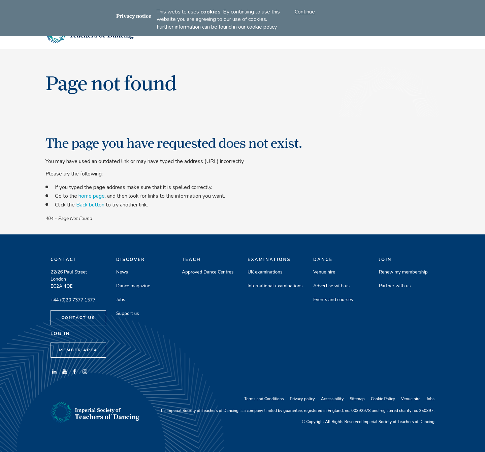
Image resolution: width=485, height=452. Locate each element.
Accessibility (332, 398)
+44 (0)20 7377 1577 (73, 300)
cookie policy (262, 27)
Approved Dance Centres (207, 272)
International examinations (275, 286)
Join (385, 260)
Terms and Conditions (264, 398)
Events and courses (333, 299)
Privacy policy (302, 398)
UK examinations (265, 272)
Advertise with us (331, 286)
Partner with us (395, 286)
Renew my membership (403, 272)
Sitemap (357, 398)
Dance (323, 260)
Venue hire (324, 272)
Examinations (269, 260)
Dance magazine (133, 286)
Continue (305, 11)
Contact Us (78, 317)
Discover (130, 260)
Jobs (120, 299)
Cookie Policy (383, 398)
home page (91, 196)
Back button (90, 204)
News (122, 272)
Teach (191, 260)
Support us (127, 313)
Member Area (78, 350)
